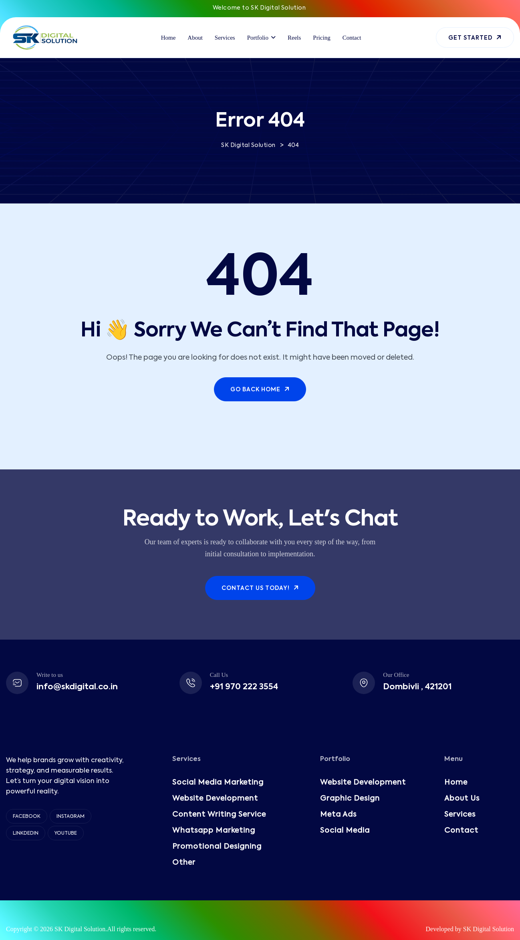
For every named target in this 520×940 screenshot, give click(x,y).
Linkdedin (25, 833)
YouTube (65, 833)
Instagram (70, 816)
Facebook (26, 816)
